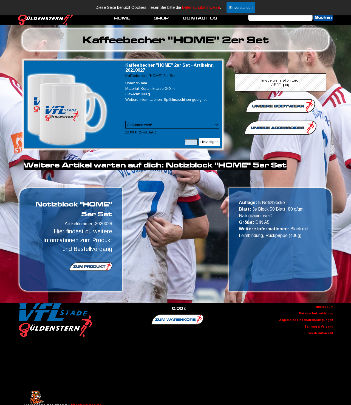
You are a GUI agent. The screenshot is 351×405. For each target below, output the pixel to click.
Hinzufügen (209, 142)
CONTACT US (200, 18)
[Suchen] (280, 17)
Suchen (323, 17)
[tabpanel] (176, 40)
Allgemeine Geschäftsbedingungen (306, 320)
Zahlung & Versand (318, 326)
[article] (123, 104)
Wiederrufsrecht (320, 333)
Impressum (324, 306)
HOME (122, 18)
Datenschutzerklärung (316, 313)
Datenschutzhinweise (201, 7)
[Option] (172, 125)
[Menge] (191, 142)
